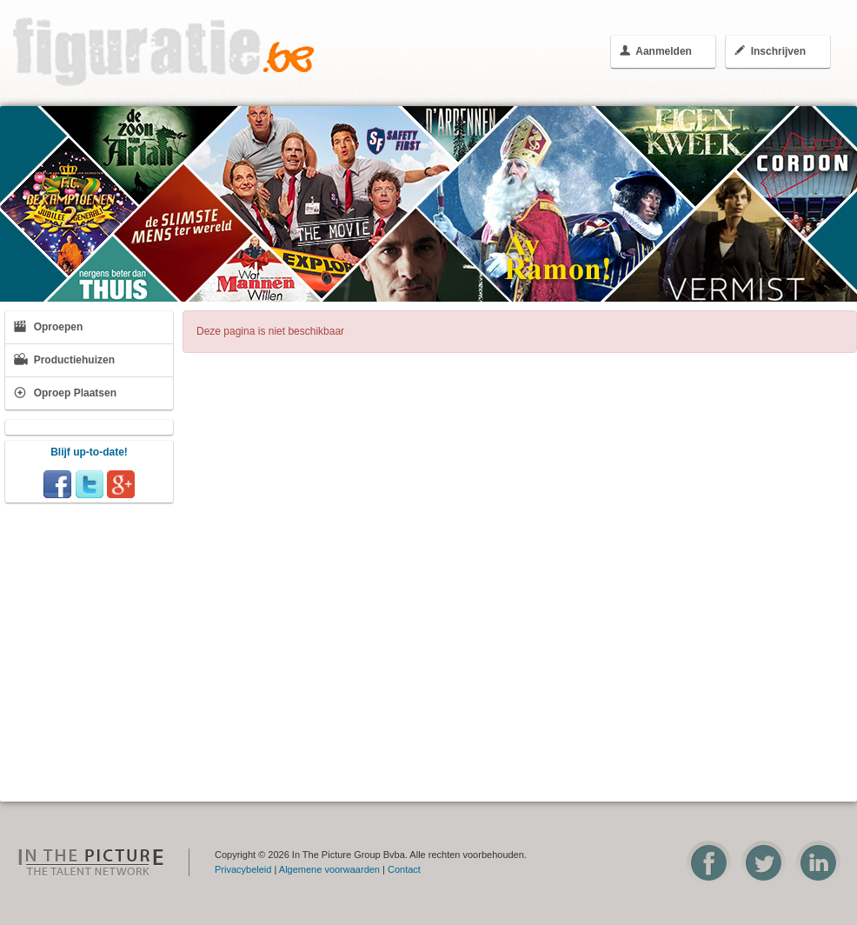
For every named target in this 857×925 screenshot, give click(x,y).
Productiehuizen (64, 359)
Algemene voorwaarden (329, 869)
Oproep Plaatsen (65, 392)
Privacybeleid (243, 869)
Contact (404, 869)
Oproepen (48, 326)
